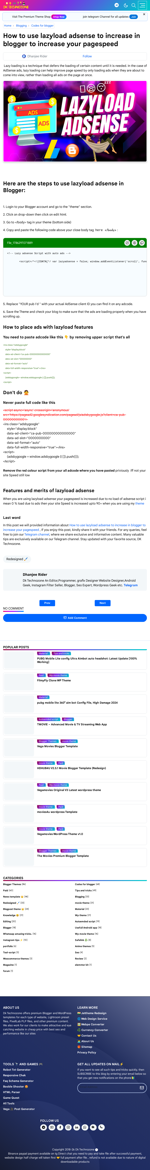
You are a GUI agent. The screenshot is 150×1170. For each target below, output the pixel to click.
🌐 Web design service (92, 1018)
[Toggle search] (134, 5)
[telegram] (116, 5)
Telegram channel (36, 534)
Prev (47, 603)
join (133, 16)
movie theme (69, 741)
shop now (59, 16)
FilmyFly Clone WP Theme (54, 680)
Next (103, 603)
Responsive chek (14, 1075)
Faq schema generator (18, 1081)
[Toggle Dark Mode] (126, 5)
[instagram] (68, 1127)
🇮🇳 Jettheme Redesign (92, 1013)
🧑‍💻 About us (85, 1041)
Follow (87, 56)
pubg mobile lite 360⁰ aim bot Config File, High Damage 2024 (77, 702)
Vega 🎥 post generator (19, 1109)
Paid (41, 675)
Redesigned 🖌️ (17, 559)
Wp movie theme (58, 675)
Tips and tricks (61, 653)
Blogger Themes (48, 741)
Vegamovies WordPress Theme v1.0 (60, 834)
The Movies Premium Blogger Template (63, 856)
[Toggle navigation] (142, 5)
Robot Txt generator (17, 1069)
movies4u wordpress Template (57, 812)
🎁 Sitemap (84, 1047)
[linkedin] (76, 1127)
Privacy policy (86, 1052)
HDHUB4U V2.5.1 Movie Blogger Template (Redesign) (71, 768)
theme (139, 503)
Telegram (131, 585)
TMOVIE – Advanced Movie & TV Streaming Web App (72, 724)
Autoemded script (49, 719)
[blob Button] (127, 243)
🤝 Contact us (86, 1035)
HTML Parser (11, 1092)
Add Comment (75, 618)
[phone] (101, 1127)
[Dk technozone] (16, 5)
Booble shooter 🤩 (15, 1086)
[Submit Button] (142, 1088)
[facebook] (60, 1127)
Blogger (68, 719)
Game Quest (11, 1098)
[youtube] (52, 1127)
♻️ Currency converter (92, 1030)
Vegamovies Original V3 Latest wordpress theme (69, 790)
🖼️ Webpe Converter (90, 1024)
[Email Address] (107, 1087)
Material (43, 653)
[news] (93, 1127)
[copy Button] (142, 243)
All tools (8, 1103)
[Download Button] (134, 243)
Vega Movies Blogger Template (57, 746)
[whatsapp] (85, 1127)
